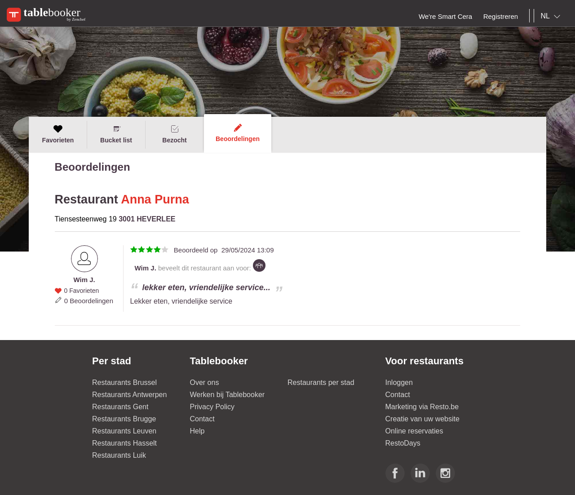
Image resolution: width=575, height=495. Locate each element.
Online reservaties (414, 431)
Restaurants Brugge (124, 419)
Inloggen (399, 382)
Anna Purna (155, 199)
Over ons (204, 382)
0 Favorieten (81, 290)
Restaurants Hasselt (124, 443)
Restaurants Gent (120, 407)
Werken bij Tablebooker (227, 394)
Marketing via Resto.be (422, 407)
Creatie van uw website (422, 419)
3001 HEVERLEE (147, 219)
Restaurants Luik (119, 455)
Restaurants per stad (321, 382)
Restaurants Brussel (124, 382)
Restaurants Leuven (124, 431)
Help (197, 431)
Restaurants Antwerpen (129, 394)
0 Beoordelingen (88, 301)
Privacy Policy (212, 407)
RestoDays (402, 443)
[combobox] (552, 16)
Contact (202, 419)
